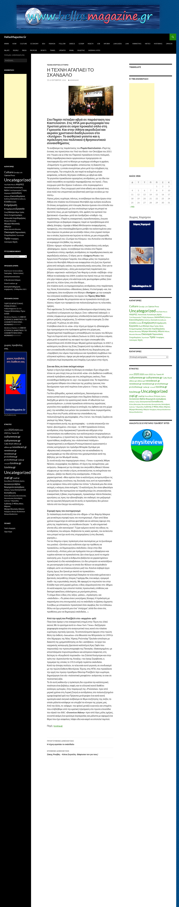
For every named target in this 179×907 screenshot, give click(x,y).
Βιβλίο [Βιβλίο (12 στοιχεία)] (159, 314)
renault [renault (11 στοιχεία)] (152, 387)
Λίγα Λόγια (8, 532)
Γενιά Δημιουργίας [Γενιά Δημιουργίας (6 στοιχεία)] (135, 317)
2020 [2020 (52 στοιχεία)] (136, 374)
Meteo (147, 44)
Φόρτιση (57, 65)
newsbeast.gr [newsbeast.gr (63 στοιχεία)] (152, 380)
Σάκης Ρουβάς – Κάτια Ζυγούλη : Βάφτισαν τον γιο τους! (80, 752)
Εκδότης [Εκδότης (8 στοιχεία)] (147, 320)
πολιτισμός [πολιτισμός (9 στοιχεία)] (133, 340)
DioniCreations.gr (10, 283)
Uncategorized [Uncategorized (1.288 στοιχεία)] (154, 391)
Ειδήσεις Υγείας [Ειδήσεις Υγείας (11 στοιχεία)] (134, 402)
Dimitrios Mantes (10, 317)
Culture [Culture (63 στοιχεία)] (133, 306)
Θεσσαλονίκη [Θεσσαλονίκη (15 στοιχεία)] (146, 404)
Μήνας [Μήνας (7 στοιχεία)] (167, 331)
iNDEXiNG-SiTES (94, 50)
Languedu (117, 44)
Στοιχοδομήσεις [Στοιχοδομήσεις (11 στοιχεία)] (135, 337)
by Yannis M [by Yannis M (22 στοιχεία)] (159, 374)
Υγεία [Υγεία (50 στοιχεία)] (152, 337)
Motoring (158, 44)
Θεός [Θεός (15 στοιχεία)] (161, 326)
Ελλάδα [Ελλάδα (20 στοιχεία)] (132, 323)
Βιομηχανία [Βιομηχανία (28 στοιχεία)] (151, 399)
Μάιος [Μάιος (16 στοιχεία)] (161, 407)
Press (24, 50)
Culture (23, 44)
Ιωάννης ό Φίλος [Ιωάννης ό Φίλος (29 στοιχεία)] (151, 406)
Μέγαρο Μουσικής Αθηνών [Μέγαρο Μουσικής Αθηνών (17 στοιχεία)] (153, 331)
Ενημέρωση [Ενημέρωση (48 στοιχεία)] (148, 322)
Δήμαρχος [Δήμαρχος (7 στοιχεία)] (150, 317)
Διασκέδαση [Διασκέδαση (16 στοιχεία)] (159, 317)
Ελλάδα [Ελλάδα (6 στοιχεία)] (139, 323)
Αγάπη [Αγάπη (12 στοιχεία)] (163, 396)
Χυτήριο (64, 65)
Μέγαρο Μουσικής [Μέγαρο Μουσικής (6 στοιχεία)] (135, 331)
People (15, 50)
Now (14, 44)
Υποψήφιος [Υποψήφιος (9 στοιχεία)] (160, 337)
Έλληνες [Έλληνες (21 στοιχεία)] (157, 396)
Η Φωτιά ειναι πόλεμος (12, 280)
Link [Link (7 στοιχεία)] (146, 307)
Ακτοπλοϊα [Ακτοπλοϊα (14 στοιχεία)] (142, 314)
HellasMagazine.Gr (15, 36)
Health (90, 44)
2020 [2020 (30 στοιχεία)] (142, 374)
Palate (6, 50)
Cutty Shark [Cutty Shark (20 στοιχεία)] (167, 378)
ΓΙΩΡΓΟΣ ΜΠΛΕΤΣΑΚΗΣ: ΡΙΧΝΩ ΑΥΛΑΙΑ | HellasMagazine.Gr (13, 306)
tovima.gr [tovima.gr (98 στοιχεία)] (161, 386)
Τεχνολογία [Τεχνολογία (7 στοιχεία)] (145, 337)
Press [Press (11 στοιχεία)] (157, 307)
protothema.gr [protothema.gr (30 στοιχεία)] (161, 384)
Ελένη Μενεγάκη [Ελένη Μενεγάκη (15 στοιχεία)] (135, 404)
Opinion (169, 44)
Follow (62, 44)
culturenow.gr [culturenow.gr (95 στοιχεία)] (137, 377)
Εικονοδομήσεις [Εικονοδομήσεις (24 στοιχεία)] (136, 319)
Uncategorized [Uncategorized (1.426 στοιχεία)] (142, 310)
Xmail (71, 50)
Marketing (136, 44)
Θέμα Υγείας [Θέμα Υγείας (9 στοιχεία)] (154, 326)
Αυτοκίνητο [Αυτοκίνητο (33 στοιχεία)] (134, 399)
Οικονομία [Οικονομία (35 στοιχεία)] (146, 334)
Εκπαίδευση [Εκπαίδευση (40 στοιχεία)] (157, 401)
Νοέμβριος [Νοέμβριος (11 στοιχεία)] (153, 409)
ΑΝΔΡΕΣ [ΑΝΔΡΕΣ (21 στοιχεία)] (133, 314)
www (6, 44)
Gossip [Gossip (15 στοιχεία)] (141, 306)
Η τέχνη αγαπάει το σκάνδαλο (80, 742)
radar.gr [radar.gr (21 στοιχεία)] (146, 387)
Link (127, 44)
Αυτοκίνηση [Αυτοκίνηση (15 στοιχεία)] (151, 314)
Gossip (81, 44)
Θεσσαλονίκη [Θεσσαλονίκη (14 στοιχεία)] (156, 404)
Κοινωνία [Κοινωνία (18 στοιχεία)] (147, 329)
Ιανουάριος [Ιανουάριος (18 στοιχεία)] (165, 404)
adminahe (74, 80)
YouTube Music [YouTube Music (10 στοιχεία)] (161, 312)
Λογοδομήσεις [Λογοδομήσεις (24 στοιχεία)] (158, 328)
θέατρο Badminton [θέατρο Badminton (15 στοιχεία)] (164, 409)
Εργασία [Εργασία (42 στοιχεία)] (133, 325)
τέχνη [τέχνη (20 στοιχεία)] (140, 340)
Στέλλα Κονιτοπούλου (12, 277)
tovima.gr (58, 725)
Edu (43, 44)
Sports (43, 50)
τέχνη (50, 65)
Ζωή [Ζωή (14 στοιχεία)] (140, 326)
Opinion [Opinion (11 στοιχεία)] (151, 307)
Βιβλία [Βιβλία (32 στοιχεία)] (142, 399)
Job (98, 44)
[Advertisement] (141, 125)
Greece (72, 44)
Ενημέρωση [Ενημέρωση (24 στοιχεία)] (160, 323)
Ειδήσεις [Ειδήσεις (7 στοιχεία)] (168, 317)
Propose (33, 50)
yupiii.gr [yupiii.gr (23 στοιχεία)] (141, 396)
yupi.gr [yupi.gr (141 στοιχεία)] (133, 395)
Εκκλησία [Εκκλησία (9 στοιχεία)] (154, 320)
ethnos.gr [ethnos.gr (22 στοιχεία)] (133, 381)
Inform (107, 44)
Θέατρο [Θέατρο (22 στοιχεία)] (146, 326)
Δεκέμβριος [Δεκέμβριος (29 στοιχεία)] (161, 399)
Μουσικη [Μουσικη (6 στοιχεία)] (138, 334)
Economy (34, 44)
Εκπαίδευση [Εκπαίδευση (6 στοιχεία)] (162, 320)
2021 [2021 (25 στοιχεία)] (151, 374)
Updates (62, 50)
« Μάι (132, 206)
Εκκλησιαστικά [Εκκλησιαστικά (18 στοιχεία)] (145, 402)
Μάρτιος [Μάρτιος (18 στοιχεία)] (167, 407)
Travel (52, 50)
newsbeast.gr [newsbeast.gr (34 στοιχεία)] (135, 383)
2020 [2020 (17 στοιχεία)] (146, 374)
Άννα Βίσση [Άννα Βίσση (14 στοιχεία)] (149, 396)
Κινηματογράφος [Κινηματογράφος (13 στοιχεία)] (136, 329)
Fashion (52, 44)
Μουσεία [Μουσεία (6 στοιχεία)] (132, 334)
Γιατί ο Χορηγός (9, 528)
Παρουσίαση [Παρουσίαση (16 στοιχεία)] (157, 334)
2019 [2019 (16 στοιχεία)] (131, 374)
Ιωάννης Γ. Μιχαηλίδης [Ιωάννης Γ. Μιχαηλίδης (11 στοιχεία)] (136, 407)
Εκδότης (81, 50)
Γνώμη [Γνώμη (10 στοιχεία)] (144, 317)
